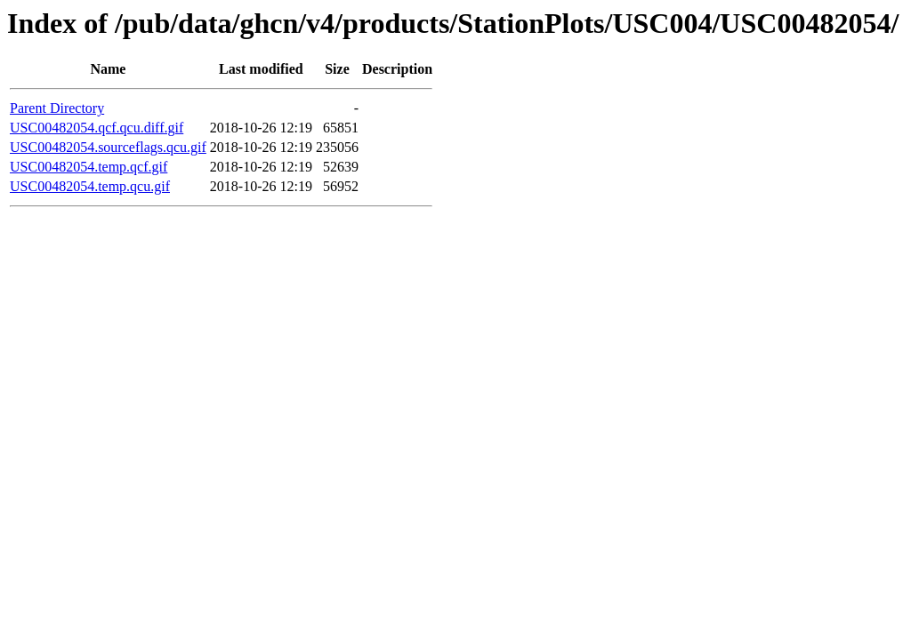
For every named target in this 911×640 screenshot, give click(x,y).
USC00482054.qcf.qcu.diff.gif (96, 127)
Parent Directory (57, 108)
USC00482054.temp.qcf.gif (88, 166)
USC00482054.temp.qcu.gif (90, 186)
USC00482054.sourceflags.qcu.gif (108, 147)
